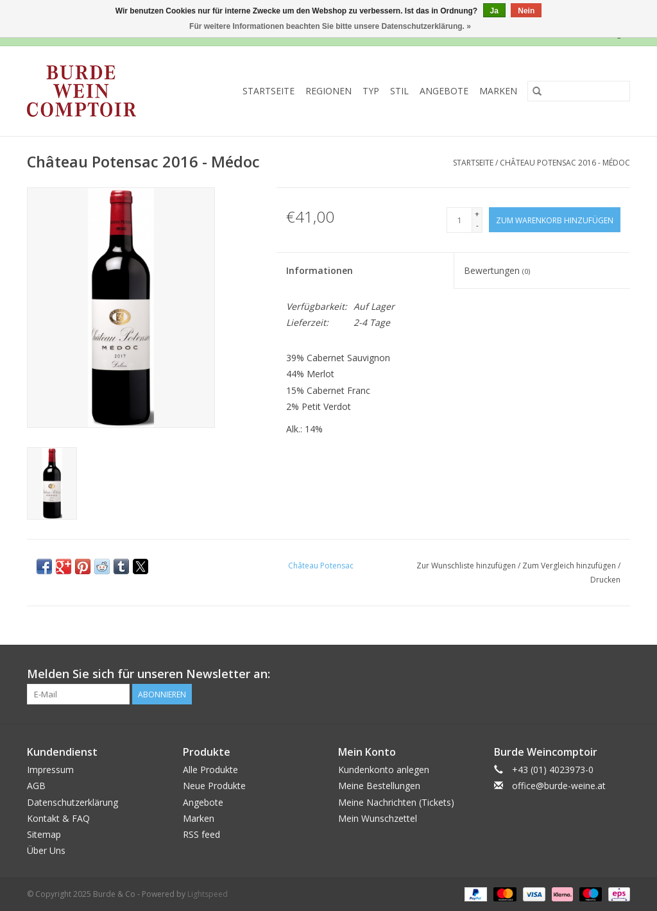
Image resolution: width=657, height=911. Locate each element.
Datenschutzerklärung (72, 802)
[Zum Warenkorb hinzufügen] (554, 219)
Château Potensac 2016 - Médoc (565, 162)
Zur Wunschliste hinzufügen (467, 565)
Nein (526, 10)
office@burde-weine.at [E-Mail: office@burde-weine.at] (559, 785)
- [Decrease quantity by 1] (477, 225)
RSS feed (201, 834)
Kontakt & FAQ (58, 818)
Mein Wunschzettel (377, 818)
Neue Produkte (214, 785)
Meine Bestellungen (379, 785)
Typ (371, 91)
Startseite (268, 91)
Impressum (50, 769)
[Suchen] (578, 91)
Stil (399, 91)
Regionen (328, 91)
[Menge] (459, 220)
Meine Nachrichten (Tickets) (396, 802)
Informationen (319, 270)
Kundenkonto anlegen (383, 769)
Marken (498, 91)
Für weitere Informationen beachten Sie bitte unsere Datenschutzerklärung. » (330, 26)
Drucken (605, 579)
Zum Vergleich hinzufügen (570, 565)
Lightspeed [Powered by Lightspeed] (207, 894)
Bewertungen (497, 270)
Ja (494, 10)
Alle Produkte (210, 769)
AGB (36, 785)
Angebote (444, 91)
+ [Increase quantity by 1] (477, 214)
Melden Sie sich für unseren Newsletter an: (148, 674)
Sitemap (44, 834)
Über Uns (46, 850)
